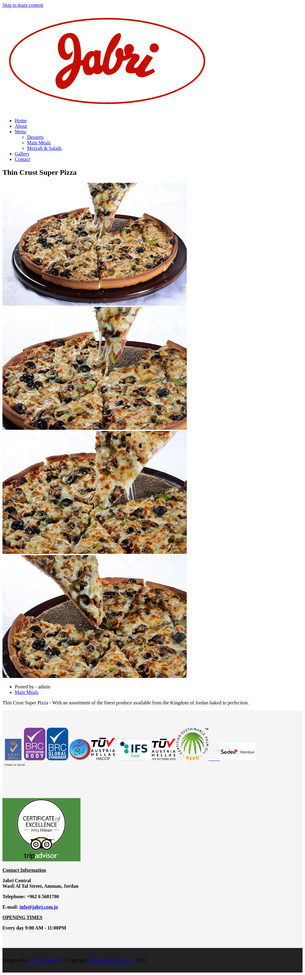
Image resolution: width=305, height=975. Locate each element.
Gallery (22, 153)
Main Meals (39, 142)
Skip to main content (22, 5)
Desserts (35, 137)
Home (21, 120)
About (21, 126)
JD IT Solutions (43, 960)
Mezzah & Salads (44, 148)
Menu (20, 131)
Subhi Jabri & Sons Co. (111, 960)
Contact (22, 159)
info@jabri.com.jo (39, 907)
